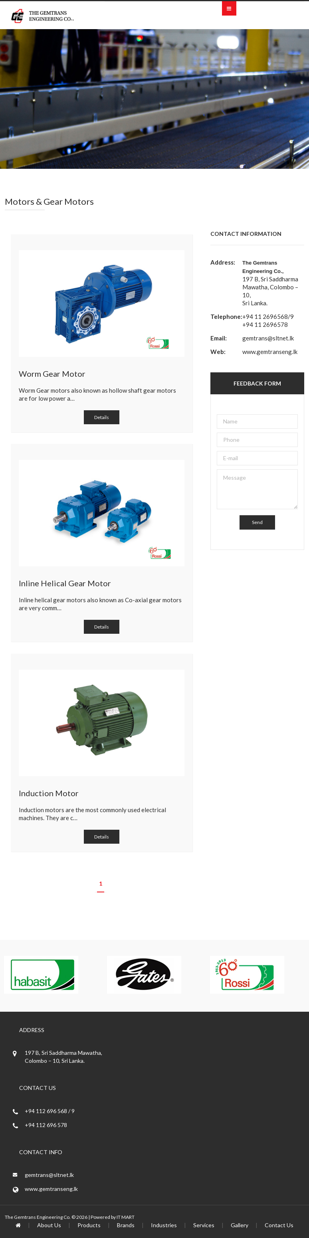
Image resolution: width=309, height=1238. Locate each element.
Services (203, 1225)
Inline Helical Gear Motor (65, 583)
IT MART (126, 1217)
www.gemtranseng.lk (269, 351)
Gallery (239, 1225)
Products (89, 1225)
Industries (164, 1225)
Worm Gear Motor (52, 373)
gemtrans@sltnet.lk (268, 338)
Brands (126, 1225)
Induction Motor (49, 793)
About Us (49, 1225)
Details (101, 417)
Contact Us (279, 1225)
